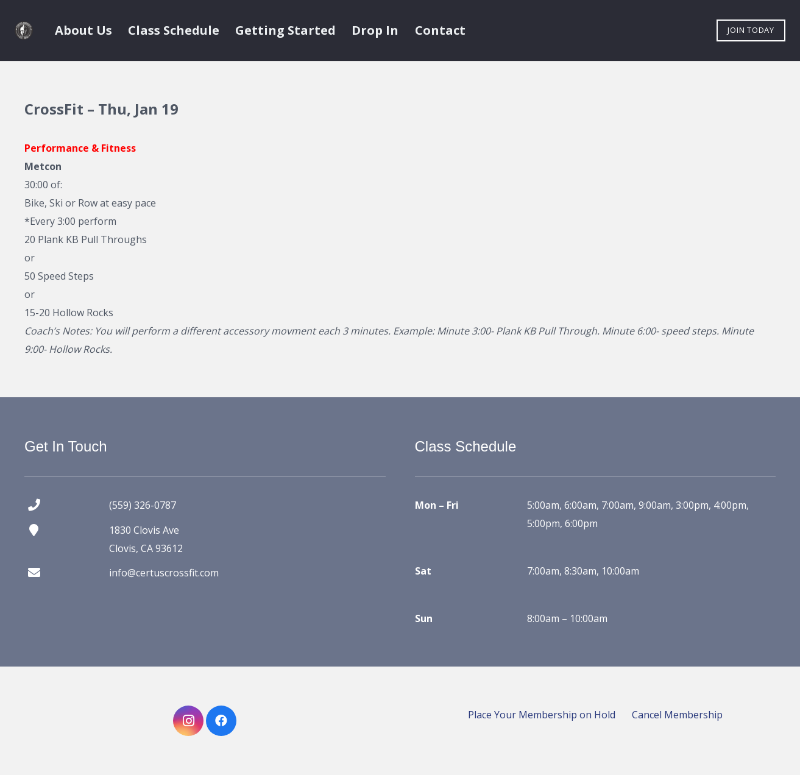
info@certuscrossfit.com (164, 572)
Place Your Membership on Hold (541, 714)
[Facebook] (221, 721)
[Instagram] (188, 721)
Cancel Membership (677, 714)
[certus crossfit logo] (24, 30)
